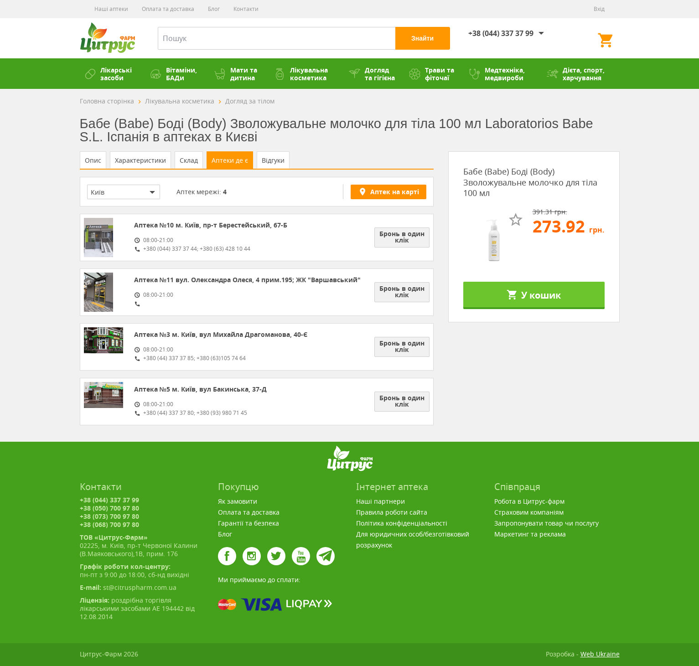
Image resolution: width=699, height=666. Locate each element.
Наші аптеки (111, 9)
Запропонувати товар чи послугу (546, 523)
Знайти (422, 38)
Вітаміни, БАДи (173, 74)
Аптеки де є (230, 160)
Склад (189, 160)
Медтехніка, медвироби (497, 74)
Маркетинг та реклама (530, 534)
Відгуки (273, 160)
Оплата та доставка (168, 9)
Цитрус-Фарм (107, 38)
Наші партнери (380, 501)
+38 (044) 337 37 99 (500, 33)
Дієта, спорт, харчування (576, 74)
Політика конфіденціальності (401, 523)
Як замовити (237, 501)
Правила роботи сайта (391, 512)
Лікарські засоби (108, 74)
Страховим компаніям (529, 512)
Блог (214, 9)
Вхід (599, 9)
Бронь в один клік (402, 236)
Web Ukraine (600, 654)
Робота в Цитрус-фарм (529, 501)
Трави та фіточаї (431, 74)
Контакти (246, 9)
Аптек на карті (388, 191)
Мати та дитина (235, 74)
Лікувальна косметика (301, 74)
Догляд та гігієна (372, 74)
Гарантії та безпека (248, 523)
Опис (93, 160)
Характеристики (140, 160)
